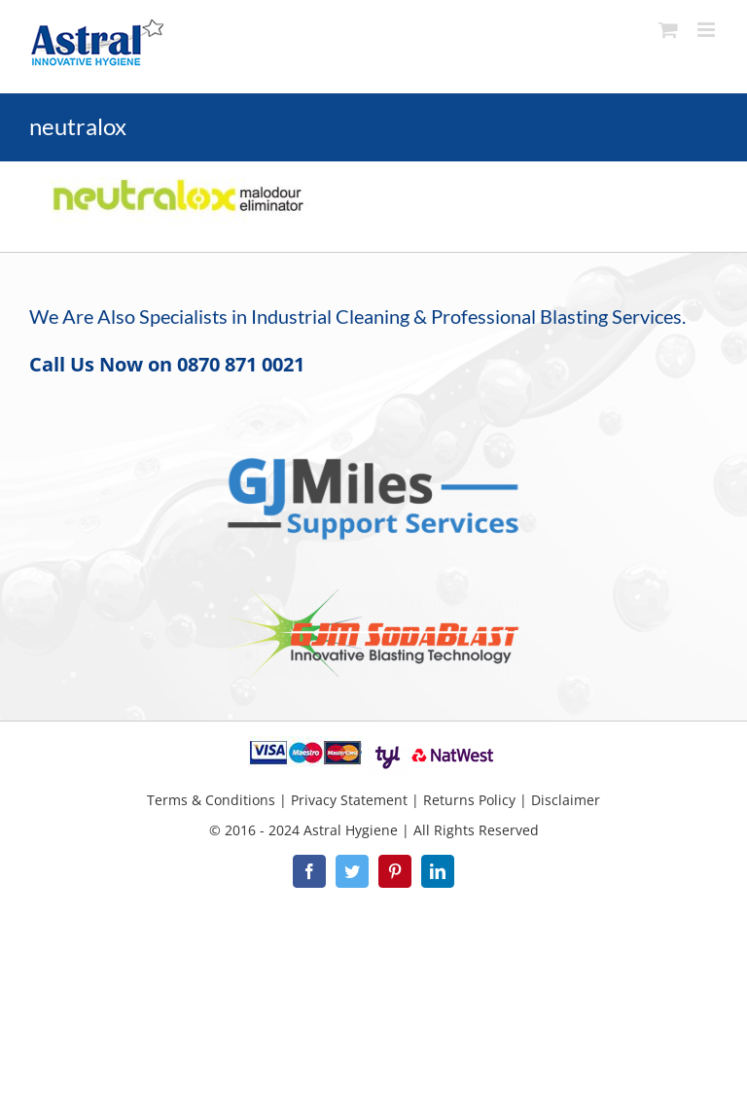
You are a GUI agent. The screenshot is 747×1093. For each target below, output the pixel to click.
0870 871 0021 (240, 364)
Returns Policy (469, 800)
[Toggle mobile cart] (668, 29)
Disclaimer (565, 800)
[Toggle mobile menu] (707, 29)
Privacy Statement (349, 800)
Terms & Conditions (211, 800)
